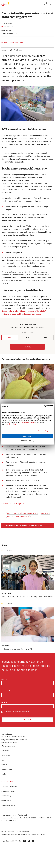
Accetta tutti (27, 436)
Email (4, 703)
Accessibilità (5, 755)
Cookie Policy (6, 800)
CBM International (24, 832)
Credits (3, 774)
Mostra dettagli (43, 431)
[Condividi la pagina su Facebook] (14, 50)
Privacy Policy (6, 796)
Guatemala (45, 513)
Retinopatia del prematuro (12, 42)
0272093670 (22, 740)
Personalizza (27, 441)
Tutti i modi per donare (9, 786)
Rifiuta (5, 406)
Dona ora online (7, 782)
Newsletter (5, 751)
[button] (39, 818)
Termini (43, 834)
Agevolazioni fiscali (7, 791)
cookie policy (11, 424)
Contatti (4, 765)
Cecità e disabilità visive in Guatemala (22, 513)
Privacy (37, 834)
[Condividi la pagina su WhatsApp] (20, 50)
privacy (26, 712)
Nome (4, 679)
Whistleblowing (6, 769)
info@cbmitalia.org (8, 740)
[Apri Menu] (51, 4)
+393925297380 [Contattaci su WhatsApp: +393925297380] (8, 746)
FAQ (2, 760)
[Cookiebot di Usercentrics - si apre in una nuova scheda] (44, 406)
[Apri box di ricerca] (46, 4)
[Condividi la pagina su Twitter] (17, 50)
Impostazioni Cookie (28, 422)
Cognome (5, 691)
